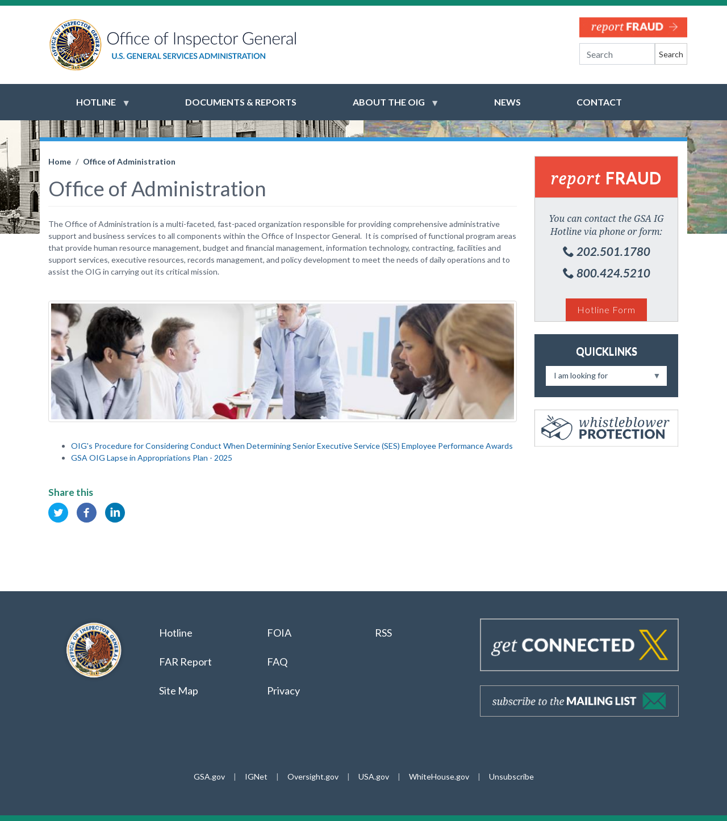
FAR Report (185, 661)
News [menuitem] (507, 101)
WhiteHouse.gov (439, 776)
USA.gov (373, 776)
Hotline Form (606, 309)
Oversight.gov (313, 776)
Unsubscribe (511, 776)
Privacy (283, 690)
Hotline (176, 632)
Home (59, 161)
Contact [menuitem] (599, 101)
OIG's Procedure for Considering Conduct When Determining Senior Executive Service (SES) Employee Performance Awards (292, 446)
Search (671, 54)
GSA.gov (209, 776)
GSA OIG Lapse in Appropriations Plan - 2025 (151, 457)
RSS (384, 632)
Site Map (178, 690)
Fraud (606, 177)
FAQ (277, 661)
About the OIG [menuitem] (388, 107)
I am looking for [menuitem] (603, 378)
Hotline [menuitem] (95, 107)
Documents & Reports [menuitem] (240, 101)
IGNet (256, 776)
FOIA (279, 632)
